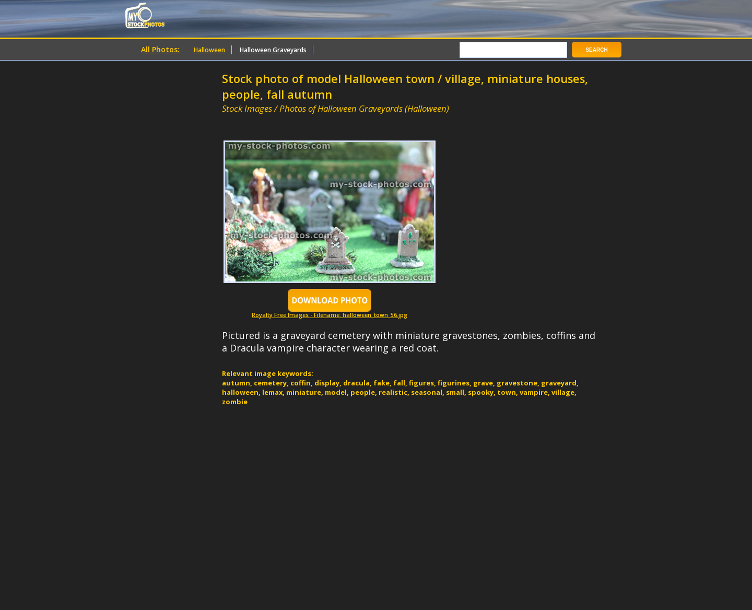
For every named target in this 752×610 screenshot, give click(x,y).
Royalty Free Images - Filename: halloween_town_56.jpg (329, 312)
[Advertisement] (344, 119)
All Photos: (160, 49)
